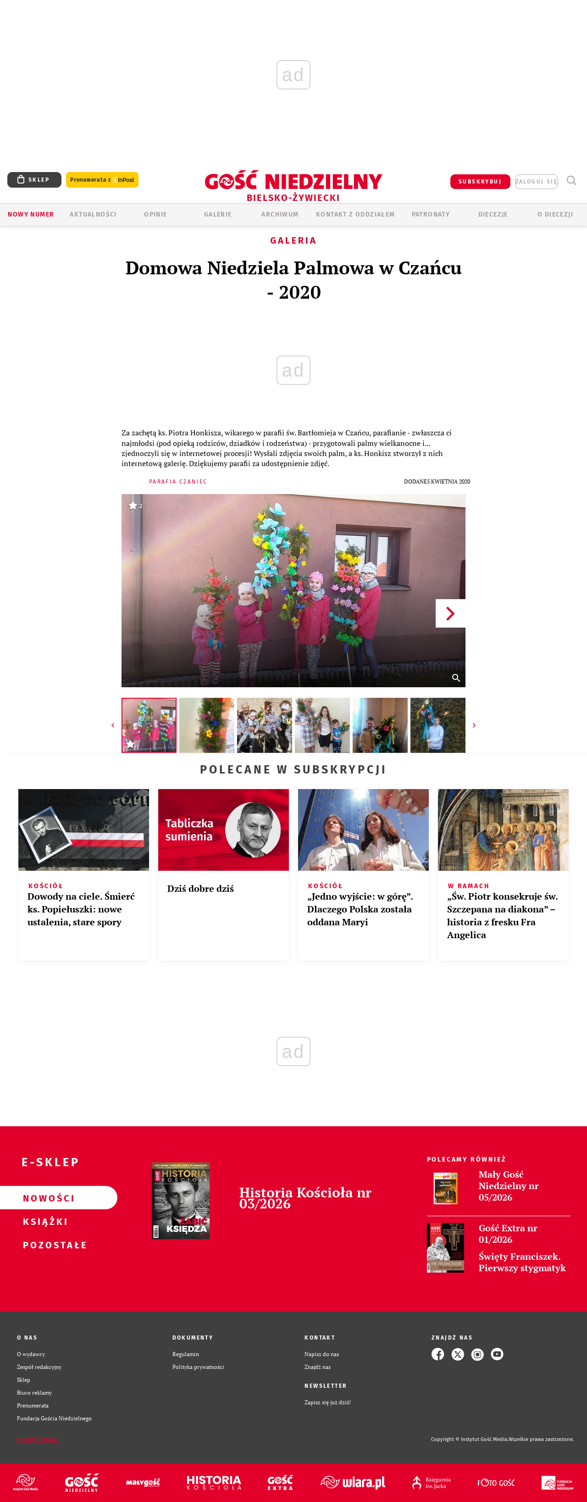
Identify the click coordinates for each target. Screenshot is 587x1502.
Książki (44, 1221)
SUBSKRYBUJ (480, 181)
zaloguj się (536, 181)
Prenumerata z (102, 180)
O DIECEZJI (555, 214)
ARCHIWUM (280, 214)
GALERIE (218, 214)
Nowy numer (31, 214)
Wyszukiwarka (571, 180)
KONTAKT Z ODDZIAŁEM (355, 214)
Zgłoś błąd (38, 1439)
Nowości (44, 1198)
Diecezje (493, 214)
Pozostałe (44, 1245)
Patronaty (431, 214)
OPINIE (155, 214)
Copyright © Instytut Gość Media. (470, 1439)
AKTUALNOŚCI (93, 214)
